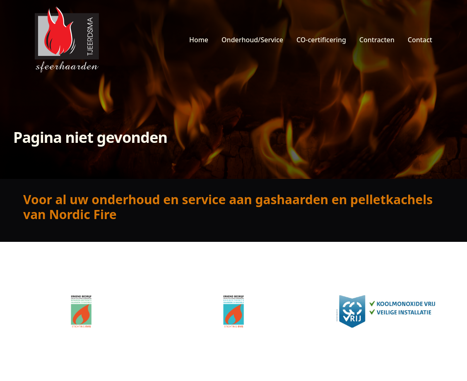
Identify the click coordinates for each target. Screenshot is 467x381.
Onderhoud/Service (252, 39)
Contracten (377, 39)
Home (198, 39)
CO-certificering (321, 39)
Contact (420, 39)
